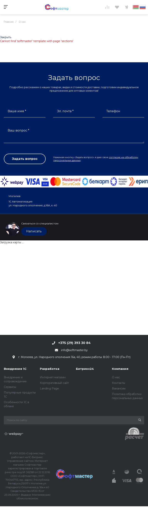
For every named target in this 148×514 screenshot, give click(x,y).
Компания (120, 369)
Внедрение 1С (15, 369)
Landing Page (49, 388)
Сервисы (10, 387)
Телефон (113, 111)
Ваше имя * (17, 111)
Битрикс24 (85, 369)
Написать (34, 231)
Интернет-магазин (53, 377)
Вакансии (118, 388)
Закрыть (5, 37)
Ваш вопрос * (18, 130)
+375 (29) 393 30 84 (74, 343)
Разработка (49, 369)
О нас (116, 377)
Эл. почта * (65, 111)
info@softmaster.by (74, 350)
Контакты (118, 383)
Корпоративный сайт (54, 383)
